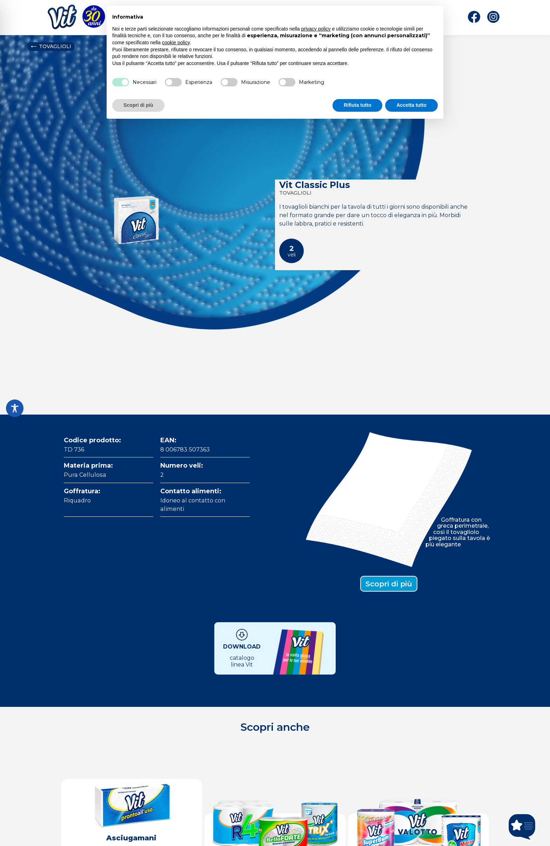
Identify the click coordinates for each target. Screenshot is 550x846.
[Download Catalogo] (275, 648)
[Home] (62, 19)
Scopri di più (388, 583)
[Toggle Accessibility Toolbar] (14, 408)
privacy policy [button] (316, 29)
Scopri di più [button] (138, 105)
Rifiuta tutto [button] (357, 105)
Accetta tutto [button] (411, 105)
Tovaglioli (51, 46)
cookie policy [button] (176, 42)
